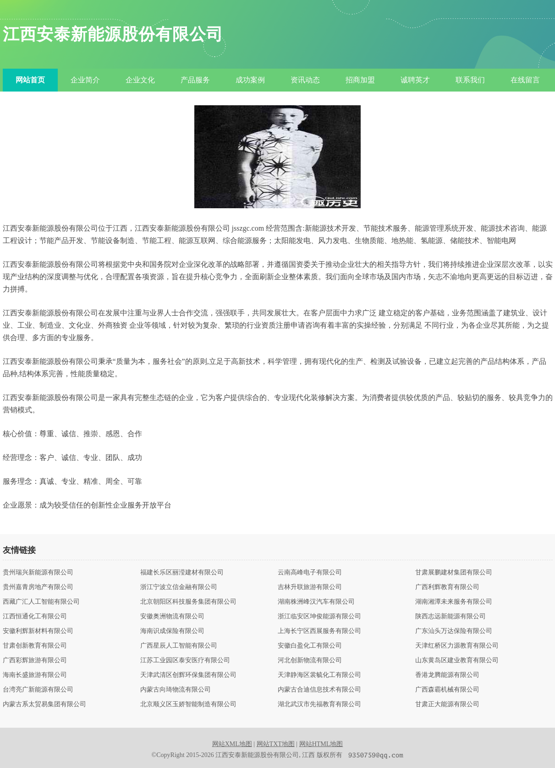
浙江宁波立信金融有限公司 (178, 587)
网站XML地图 (232, 744)
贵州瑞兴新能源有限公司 (38, 572)
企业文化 (140, 80)
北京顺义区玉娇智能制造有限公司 (188, 704)
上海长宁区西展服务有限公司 (319, 631)
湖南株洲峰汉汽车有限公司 (316, 602)
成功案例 (250, 80)
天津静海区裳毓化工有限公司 (319, 675)
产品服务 (195, 80)
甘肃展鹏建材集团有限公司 (453, 572)
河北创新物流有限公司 (310, 660)
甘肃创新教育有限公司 (35, 646)
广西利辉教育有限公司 (447, 587)
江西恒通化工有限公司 (35, 616)
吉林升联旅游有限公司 (310, 587)
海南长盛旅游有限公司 (35, 675)
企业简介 (85, 80)
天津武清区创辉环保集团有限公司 (188, 675)
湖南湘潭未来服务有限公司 (453, 602)
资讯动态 (305, 80)
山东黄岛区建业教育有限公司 (457, 660)
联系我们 (470, 80)
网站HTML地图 (321, 744)
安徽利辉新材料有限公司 (38, 631)
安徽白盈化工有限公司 (310, 646)
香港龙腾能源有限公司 (447, 675)
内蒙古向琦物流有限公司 (175, 690)
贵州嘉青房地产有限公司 (38, 587)
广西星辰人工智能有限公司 (178, 646)
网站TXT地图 (276, 744)
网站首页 (30, 80)
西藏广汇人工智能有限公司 (41, 602)
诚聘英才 (415, 80)
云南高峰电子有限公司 (310, 572)
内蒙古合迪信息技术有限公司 (319, 690)
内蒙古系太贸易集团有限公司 (44, 704)
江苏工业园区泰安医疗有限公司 (185, 660)
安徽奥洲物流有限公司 (172, 616)
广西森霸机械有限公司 (447, 690)
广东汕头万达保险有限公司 (453, 631)
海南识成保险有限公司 (172, 631)
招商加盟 (360, 80)
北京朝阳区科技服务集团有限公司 (188, 602)
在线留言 (525, 80)
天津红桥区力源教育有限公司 (457, 646)
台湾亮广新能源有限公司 (38, 690)
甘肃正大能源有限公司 (447, 704)
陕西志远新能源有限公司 (450, 616)
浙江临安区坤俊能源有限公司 (319, 616)
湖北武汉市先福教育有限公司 (319, 704)
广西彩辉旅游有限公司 (35, 660)
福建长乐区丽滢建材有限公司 (182, 572)
